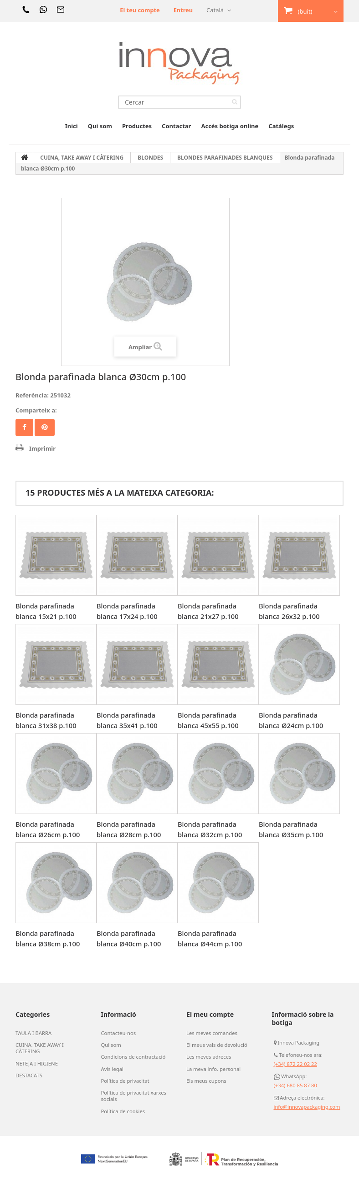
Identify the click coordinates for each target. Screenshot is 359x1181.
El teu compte (139, 10)
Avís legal (112, 1068)
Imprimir (42, 448)
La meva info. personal (213, 1068)
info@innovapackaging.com (306, 1106)
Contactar (176, 126)
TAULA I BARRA (33, 1033)
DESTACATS (28, 1075)
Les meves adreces (208, 1057)
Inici (71, 126)
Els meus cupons (206, 1080)
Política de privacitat (125, 1080)
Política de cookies (122, 1110)
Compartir (24, 427)
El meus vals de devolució (216, 1045)
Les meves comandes (211, 1033)
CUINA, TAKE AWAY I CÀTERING (39, 1048)
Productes (137, 126)
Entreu (183, 10)
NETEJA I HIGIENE (36, 1063)
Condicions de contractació (132, 1057)
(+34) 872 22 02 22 (295, 1063)
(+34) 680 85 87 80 (295, 1085)
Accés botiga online (229, 126)
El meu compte (209, 1014)
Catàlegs (281, 126)
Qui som (100, 126)
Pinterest (44, 427)
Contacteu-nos (118, 1033)
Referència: (32, 395)
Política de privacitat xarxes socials (133, 1095)
